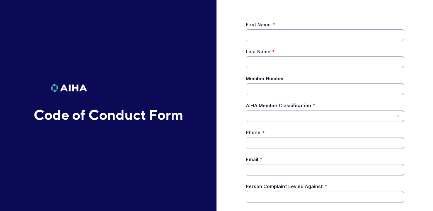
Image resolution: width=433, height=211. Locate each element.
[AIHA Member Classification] (320, 116)
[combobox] (325, 116)
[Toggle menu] (398, 116)
